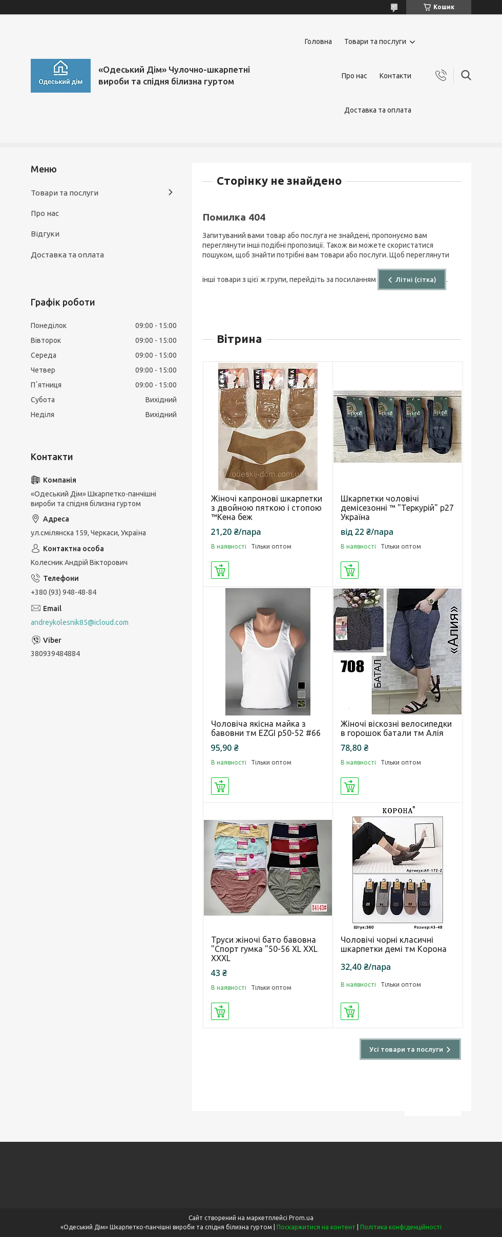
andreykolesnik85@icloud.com (80, 622)
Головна (318, 41)
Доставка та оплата (377, 110)
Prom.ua (301, 1217)
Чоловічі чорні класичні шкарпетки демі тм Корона (394, 944)
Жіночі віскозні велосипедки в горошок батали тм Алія (396, 728)
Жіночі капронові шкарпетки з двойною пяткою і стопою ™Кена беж (266, 508)
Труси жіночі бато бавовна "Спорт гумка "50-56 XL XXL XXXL (264, 949)
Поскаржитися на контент (316, 1227)
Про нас (354, 76)
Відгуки (45, 233)
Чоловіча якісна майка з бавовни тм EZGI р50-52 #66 (266, 728)
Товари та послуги (375, 41)
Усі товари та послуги (406, 1049)
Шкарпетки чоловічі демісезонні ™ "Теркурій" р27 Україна (397, 508)
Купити (220, 570)
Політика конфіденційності (401, 1227)
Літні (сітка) (415, 279)
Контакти (395, 76)
